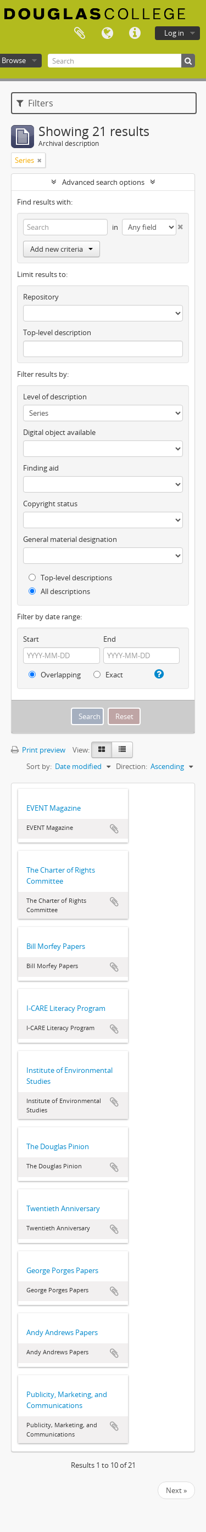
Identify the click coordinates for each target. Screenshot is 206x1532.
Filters (34, 103)
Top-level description (57, 332)
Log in (174, 33)
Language (107, 33)
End (109, 639)
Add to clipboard (114, 828)
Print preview (38, 750)
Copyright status (50, 503)
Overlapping (55, 675)
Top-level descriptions (70, 578)
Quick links (134, 33)
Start (31, 639)
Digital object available (59, 432)
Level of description (55, 397)
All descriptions (59, 591)
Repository (41, 297)
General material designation (70, 539)
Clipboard (79, 33)
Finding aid (41, 468)
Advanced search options (103, 182)
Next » (176, 1490)
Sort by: (39, 766)
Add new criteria (61, 249)
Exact (108, 675)
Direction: (131, 766)
